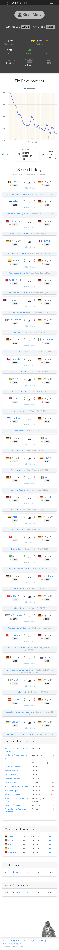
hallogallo (17, 943)
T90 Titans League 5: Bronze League (19, 194)
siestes (29, 940)
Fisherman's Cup (15, 332)
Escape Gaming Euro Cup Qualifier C (19, 712)
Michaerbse (7, 943)
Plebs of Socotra (17, 549)
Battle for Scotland (18, 450)
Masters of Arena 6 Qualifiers (18, 628)
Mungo (13, 940)
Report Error (49, 816)
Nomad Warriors (19, 411)
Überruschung (39, 940)
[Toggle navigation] (51, 2)
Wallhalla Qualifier (18, 371)
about (9, 946)
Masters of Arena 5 (18, 692)
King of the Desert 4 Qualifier (19, 568)
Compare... (48, 836)
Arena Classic (18, 431)
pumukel (21, 940)
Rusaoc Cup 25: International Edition (18, 647)
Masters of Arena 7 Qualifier (17, 214)
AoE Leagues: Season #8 (17, 253)
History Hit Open (19, 588)
